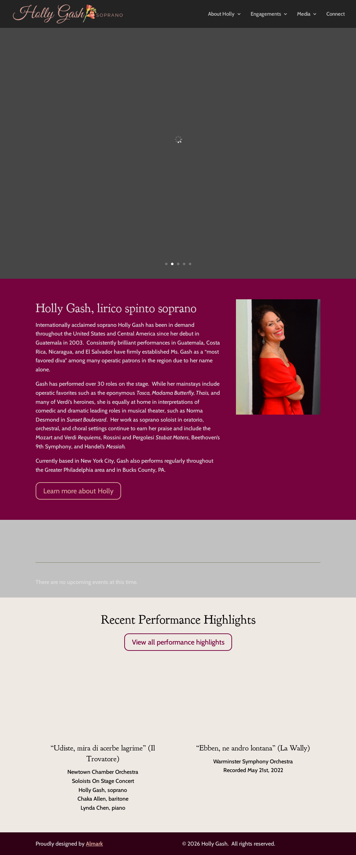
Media (303, 14)
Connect (335, 14)
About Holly (221, 14)
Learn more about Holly (78, 491)
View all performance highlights (178, 642)
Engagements (266, 14)
